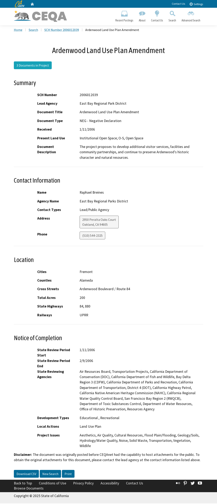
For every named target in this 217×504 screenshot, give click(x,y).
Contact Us (178, 4)
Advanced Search (191, 15)
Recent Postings (124, 15)
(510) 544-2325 (92, 236)
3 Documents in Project (32, 66)
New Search (50, 474)
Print (68, 474)
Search (172, 15)
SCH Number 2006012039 (61, 30)
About (142, 15)
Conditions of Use (52, 483)
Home (18, 30)
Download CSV (26, 474)
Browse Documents (29, 489)
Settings (196, 4)
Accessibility (110, 483)
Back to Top (23, 483)
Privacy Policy (83, 483)
